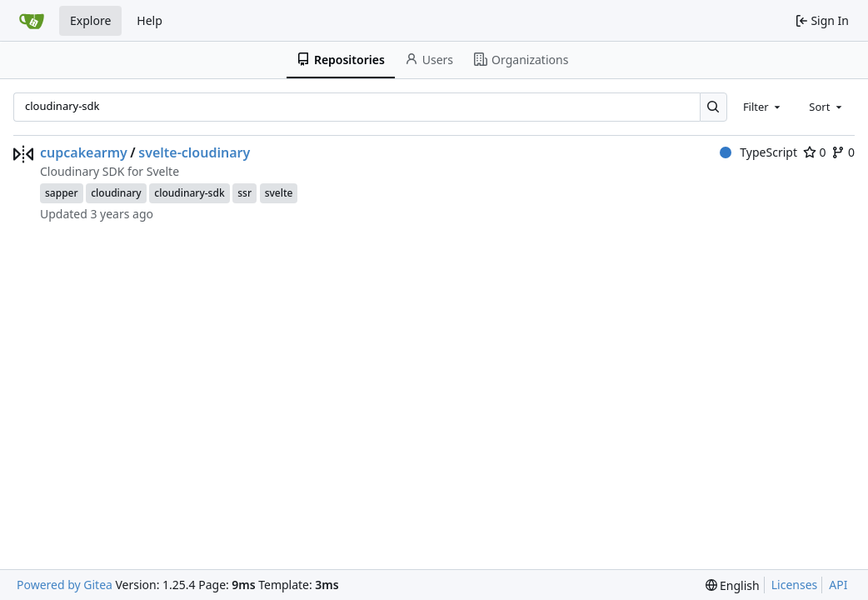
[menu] (733, 585)
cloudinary (116, 193)
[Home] (31, 21)
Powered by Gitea (64, 584)
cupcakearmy (83, 152)
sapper (61, 193)
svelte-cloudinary (194, 152)
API (838, 584)
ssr (244, 193)
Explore (90, 20)
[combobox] (763, 106)
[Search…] (713, 107)
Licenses (794, 584)
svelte (279, 193)
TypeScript (758, 152)
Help (149, 20)
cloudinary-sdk (189, 193)
